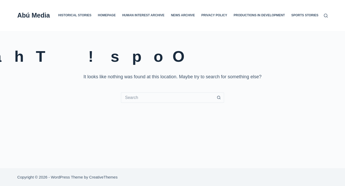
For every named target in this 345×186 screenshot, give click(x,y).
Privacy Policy (214, 15)
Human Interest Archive (143, 15)
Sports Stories (304, 15)
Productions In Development (259, 15)
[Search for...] (167, 97)
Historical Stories (75, 15)
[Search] (326, 16)
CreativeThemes (103, 177)
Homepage (107, 15)
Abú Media (33, 15)
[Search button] (219, 97)
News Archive (183, 15)
